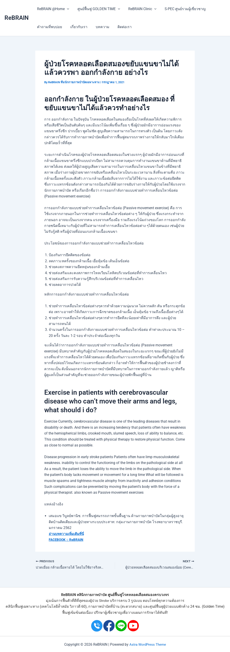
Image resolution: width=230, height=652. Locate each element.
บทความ (100, 27)
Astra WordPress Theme (147, 644)
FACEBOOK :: (59, 540)
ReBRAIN (16, 17)
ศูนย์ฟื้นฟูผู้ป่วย (160, 606)
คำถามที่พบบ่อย (49, 27)
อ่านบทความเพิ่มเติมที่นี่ (67, 533)
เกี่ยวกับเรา (77, 27)
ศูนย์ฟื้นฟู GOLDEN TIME (97, 9)
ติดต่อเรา (121, 27)
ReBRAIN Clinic (140, 9)
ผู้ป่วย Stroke (99, 600)
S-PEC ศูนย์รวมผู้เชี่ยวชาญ (181, 9)
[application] (66, 9)
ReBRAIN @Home (53, 9)
